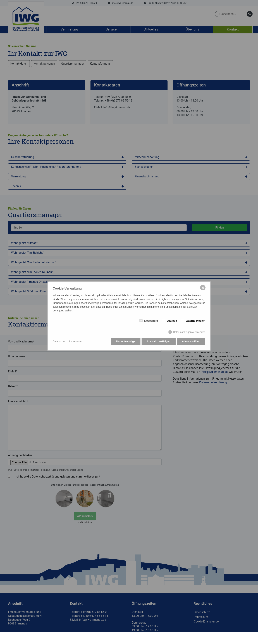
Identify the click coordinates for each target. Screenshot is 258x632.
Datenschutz (60, 341)
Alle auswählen (191, 341)
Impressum (75, 341)
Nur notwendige (125, 341)
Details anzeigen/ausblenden (189, 332)
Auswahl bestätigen (158, 341)
